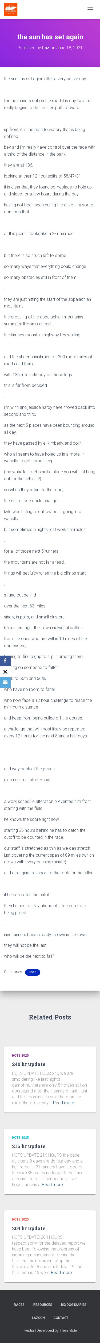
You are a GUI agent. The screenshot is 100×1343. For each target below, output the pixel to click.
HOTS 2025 (20, 1055)
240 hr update (28, 1064)
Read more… (65, 1102)
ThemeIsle (68, 1330)
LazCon (38, 1318)
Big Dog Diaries (73, 1305)
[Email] (5, 682)
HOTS (33, 972)
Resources (42, 1305)
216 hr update (28, 1146)
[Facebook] (5, 661)
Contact (61, 1318)
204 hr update (28, 1228)
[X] (5, 671)
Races (19, 1305)
